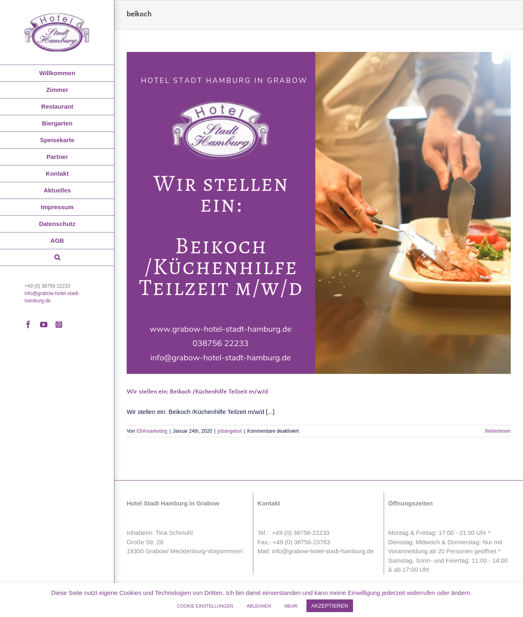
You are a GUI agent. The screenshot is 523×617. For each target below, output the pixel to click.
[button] (57, 257)
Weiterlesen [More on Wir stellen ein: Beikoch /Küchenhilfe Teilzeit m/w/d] (498, 431)
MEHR (290, 606)
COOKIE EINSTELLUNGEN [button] (205, 606)
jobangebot (229, 431)
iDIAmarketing (151, 431)
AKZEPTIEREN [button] (329, 606)
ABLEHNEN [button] (259, 606)
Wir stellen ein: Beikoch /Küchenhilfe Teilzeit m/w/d (197, 391)
